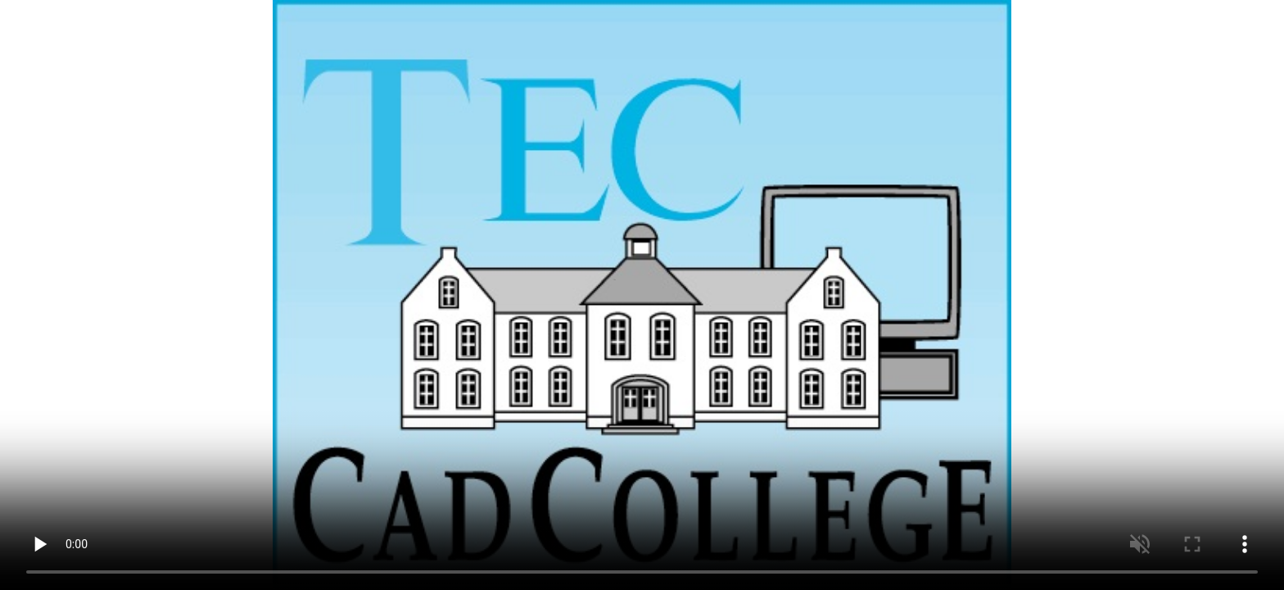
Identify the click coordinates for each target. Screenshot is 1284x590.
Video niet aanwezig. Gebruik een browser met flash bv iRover (642, 295)
